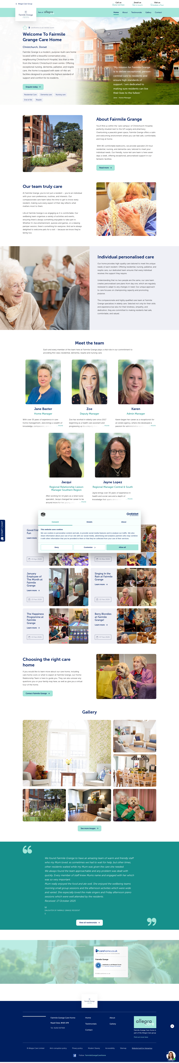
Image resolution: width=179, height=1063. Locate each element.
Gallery (148, 12)
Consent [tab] (55, 522)
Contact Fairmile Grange (36, 694)
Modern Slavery (94, 1049)
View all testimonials (88, 924)
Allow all (122, 547)
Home (116, 12)
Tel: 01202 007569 (58, 1029)
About (125, 12)
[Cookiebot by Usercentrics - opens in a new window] (128, 514)
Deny (57, 547)
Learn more (32, 539)
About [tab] (123, 522)
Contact (158, 12)
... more (59, 426)
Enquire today (32, 87)
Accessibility (110, 1049)
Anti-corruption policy (58, 1049)
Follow (92, 1056)
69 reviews (117, 967)
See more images (88, 829)
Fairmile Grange (101, 960)
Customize (89, 547)
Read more (104, 168)
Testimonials (136, 12)
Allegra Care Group (25, 4)
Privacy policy (77, 1049)
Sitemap (123, 1049)
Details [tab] (89, 522)
